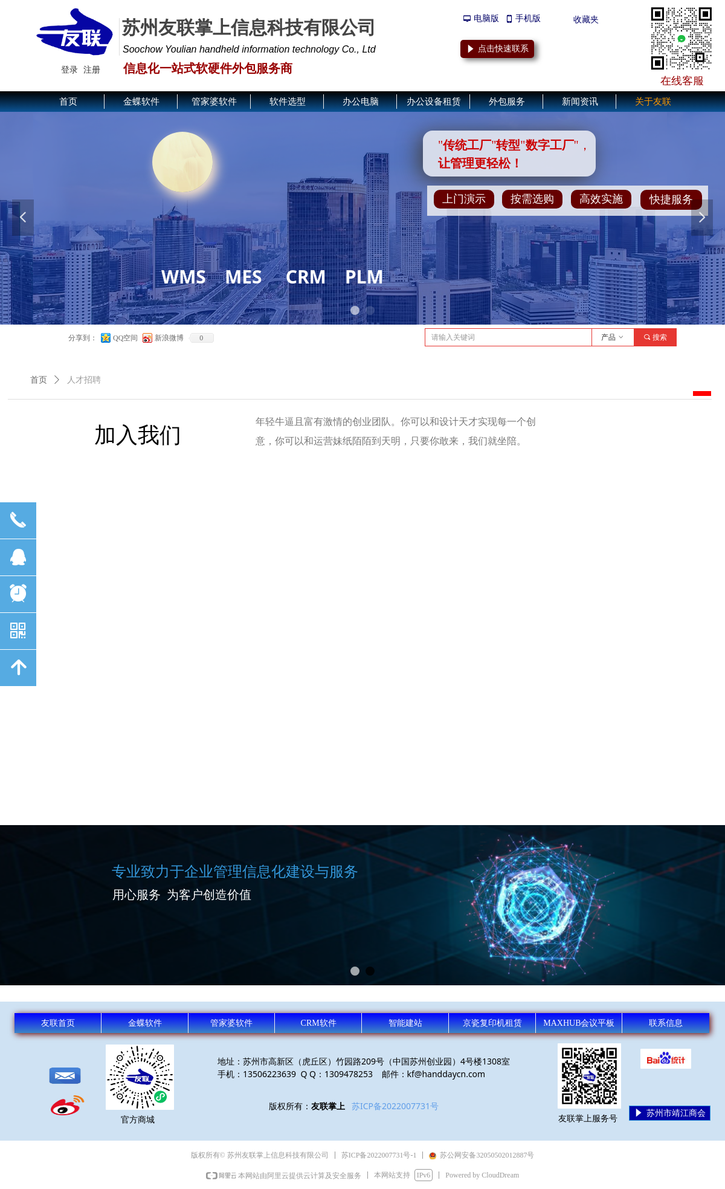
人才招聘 (84, 379)
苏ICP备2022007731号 (395, 1106)
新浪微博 (169, 338)
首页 (38, 379)
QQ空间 (125, 338)
